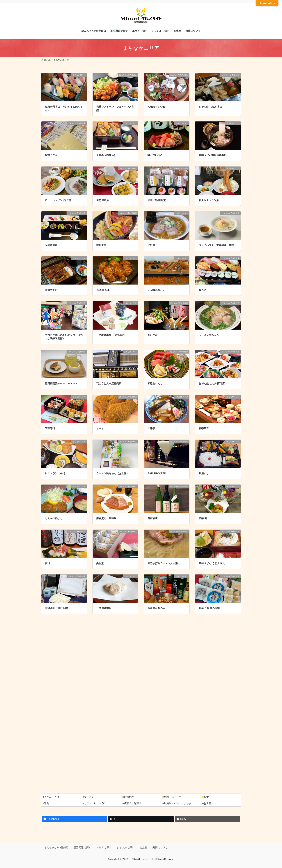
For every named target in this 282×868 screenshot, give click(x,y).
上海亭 (151, 428)
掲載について (159, 847)
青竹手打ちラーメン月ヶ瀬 (162, 563)
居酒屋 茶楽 (103, 289)
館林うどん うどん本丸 (212, 563)
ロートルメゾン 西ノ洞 (58, 200)
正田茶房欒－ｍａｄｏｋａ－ (61, 383)
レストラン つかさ (55, 473)
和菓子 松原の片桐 (209, 608)
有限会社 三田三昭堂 (56, 608)
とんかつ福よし (54, 518)
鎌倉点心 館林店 (106, 518)
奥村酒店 (152, 518)
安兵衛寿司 (51, 245)
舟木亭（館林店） (106, 155)
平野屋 (151, 245)
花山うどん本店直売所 (108, 383)
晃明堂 (100, 563)
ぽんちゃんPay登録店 (56, 847)
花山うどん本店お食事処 (212, 155)
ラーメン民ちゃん (209, 335)
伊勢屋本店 (102, 200)
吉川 (47, 563)
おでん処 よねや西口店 (212, 383)
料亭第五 (204, 428)
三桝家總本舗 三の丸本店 (110, 335)
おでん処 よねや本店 (210, 106)
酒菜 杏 (203, 518)
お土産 (143, 847)
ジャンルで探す (125, 847)
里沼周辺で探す (82, 847)
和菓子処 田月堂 (156, 200)
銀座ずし (204, 473)
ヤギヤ (100, 428)
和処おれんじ (155, 383)
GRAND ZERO (155, 289)
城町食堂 (101, 245)
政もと (202, 289)
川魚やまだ (51, 289)
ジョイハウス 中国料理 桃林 (216, 245)
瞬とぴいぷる (155, 155)
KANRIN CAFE (156, 106)
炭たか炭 (152, 335)
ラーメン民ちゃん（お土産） (112, 473)
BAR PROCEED (156, 473)
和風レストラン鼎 (209, 200)
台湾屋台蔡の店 (156, 608)
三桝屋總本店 (103, 608)
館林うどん (51, 155)
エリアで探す (104, 847)
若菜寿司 (50, 428)
